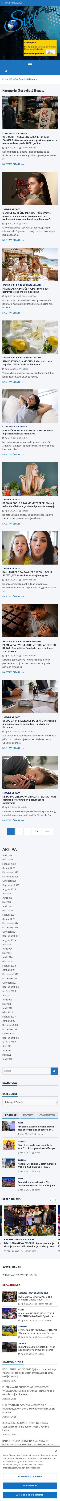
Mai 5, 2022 (25, 1189)
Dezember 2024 (10, 923)
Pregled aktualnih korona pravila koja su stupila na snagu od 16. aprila (36, 1129)
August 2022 (9, 1042)
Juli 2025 (7, 893)
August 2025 (9, 889)
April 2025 (7, 906)
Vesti (5, 133)
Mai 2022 (7, 1055)
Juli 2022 (7, 1046)
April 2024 (7, 957)
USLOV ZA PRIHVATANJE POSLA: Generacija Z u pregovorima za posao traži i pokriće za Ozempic (29, 724)
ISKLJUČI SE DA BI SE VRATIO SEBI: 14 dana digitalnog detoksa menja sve (27, 432)
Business (8, 1239)
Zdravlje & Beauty (18, 133)
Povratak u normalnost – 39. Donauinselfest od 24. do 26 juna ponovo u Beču (36, 1185)
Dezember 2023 (10, 974)
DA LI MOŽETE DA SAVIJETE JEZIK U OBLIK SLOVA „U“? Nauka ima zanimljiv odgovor (27, 574)
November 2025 (10, 877)
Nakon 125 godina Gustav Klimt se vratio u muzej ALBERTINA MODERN (37, 1167)
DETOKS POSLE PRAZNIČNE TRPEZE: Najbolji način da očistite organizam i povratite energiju (28, 505)
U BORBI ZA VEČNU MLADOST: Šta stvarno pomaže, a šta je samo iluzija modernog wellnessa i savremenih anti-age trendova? (26, 216)
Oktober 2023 (9, 983)
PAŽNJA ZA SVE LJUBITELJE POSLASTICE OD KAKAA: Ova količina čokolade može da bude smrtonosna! (29, 648)
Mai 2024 (7, 953)
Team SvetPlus (29, 147)
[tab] (11, 1115)
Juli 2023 (7, 995)
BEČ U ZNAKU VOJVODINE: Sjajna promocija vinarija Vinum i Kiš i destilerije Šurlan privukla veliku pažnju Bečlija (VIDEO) (30, 1246)
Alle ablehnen (30, 1487)
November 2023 (10, 978)
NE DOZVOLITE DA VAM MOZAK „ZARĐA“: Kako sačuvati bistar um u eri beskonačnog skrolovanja (29, 799)
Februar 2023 (9, 1017)
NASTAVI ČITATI (13, 164)
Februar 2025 (9, 915)
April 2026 (7, 855)
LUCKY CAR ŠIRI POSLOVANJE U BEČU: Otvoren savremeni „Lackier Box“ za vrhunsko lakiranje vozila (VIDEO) (37, 1333)
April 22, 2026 (11, 147)
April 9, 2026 (10, 731)
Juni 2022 (7, 1050)
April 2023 (7, 1008)
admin (40, 1134)
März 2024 (7, 961)
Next (47, 831)
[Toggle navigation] (30, 63)
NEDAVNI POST (11, 1285)
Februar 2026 (9, 864)
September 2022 (10, 1038)
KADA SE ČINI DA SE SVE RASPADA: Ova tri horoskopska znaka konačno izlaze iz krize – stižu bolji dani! (27, 1445)
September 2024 (11, 936)
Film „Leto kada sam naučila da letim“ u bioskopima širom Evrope (36, 1147)
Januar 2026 (8, 868)
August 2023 (9, 991)
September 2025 (10, 885)
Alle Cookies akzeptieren (30, 1497)
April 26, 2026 (13, 1250)
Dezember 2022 (10, 1025)
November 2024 (10, 927)
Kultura (22, 1141)
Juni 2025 (7, 898)
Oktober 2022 (9, 1033)
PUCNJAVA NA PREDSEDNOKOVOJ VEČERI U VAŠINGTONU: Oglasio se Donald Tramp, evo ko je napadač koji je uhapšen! (28, 1391)
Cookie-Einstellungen (30, 1478)
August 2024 (9, 940)
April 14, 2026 (11, 510)
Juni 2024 (7, 949)
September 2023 (10, 987)
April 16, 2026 (11, 438)
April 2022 (7, 1059)
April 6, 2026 (10, 807)
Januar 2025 (8, 919)
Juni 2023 (7, 1000)
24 (36, 831)
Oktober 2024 (9, 932)
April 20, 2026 (11, 223)
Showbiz (22, 1343)
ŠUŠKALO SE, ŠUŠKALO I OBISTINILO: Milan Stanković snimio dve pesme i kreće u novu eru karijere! (36, 1350)
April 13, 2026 (11, 655)
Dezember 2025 (10, 872)
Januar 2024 (8, 970)
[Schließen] (56, 1452)
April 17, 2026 (11, 368)
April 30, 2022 (26, 1134)
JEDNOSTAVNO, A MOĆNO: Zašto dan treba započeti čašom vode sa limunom (27, 363)
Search (54, 1071)
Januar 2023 (8, 1021)
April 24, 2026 (27, 1337)
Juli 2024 (7, 944)
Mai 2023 (7, 1004)
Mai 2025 (7, 902)
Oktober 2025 (9, 881)
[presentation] (50, 1200)
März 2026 (7, 859)
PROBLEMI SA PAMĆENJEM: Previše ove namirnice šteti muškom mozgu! (25, 290)
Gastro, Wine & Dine (12, 285)
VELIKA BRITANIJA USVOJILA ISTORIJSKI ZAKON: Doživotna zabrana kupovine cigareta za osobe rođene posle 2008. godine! (29, 140)
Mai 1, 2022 (25, 1152)
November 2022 (10, 1029)
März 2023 (7, 1012)
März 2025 (7, 910)
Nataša (25, 223)
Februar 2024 (9, 966)
